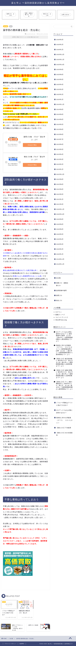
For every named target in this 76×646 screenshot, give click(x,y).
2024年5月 (59, 124)
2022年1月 (59, 199)
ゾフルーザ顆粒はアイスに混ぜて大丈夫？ (64, 404)
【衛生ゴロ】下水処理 (63, 427)
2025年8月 (59, 74)
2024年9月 (59, 109)
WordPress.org (61, 320)
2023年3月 (59, 159)
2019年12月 (60, 259)
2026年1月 (59, 49)
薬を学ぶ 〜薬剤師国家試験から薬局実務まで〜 (38, 2)
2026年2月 (59, 44)
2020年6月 (59, 229)
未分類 (5, 26)
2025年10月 (60, 64)
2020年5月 (59, 234)
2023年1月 (59, 169)
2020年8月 (59, 224)
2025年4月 (59, 84)
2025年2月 (59, 94)
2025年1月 (59, 99)
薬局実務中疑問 (61, 290)
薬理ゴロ (59, 295)
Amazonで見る (31, 145)
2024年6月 (59, 119)
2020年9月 (59, 219)
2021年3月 (59, 204)
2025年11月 (60, 59)
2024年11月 (60, 104)
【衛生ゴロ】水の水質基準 (64, 434)
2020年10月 (60, 214)
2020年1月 (59, 254)
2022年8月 (59, 184)
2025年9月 (59, 69)
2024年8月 (59, 114)
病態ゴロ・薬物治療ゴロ (62, 284)
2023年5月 (59, 149)
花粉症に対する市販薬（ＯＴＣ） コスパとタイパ (64, 347)
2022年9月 (59, 179)
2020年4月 (59, 239)
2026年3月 (59, 39)
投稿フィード (60, 314)
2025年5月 (59, 79)
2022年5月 (59, 194)
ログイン (58, 312)
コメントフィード (61, 317)
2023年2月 (59, 164)
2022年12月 (60, 174)
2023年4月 (59, 154)
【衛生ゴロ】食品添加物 (64, 358)
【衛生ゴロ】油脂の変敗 (64, 370)
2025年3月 (59, 89)
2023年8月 (59, 134)
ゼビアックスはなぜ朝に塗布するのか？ (64, 411)
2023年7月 (59, 139)
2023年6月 (59, 144)
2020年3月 (59, 244)
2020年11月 (60, 209)
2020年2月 (59, 249)
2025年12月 (60, 54)
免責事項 (21, 643)
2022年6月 (59, 189)
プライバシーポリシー (10, 643)
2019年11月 (60, 264)
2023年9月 (59, 129)
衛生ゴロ (59, 300)
